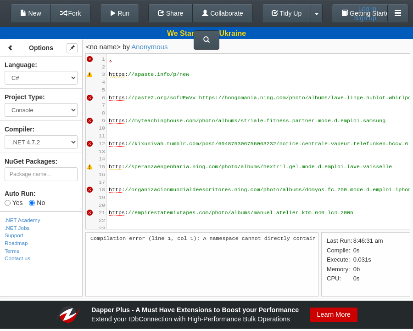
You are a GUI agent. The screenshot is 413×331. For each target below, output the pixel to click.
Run (120, 13)
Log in (367, 8)
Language (20, 64)
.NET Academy (22, 220)
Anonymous (149, 47)
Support (14, 235)
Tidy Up (286, 13)
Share (170, 13)
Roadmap (16, 243)
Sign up (365, 18)
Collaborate (222, 13)
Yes (13, 202)
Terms (12, 251)
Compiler (19, 129)
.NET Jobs (17, 228)
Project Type (24, 97)
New (30, 13)
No (37, 202)
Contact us (17, 258)
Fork (70, 13)
